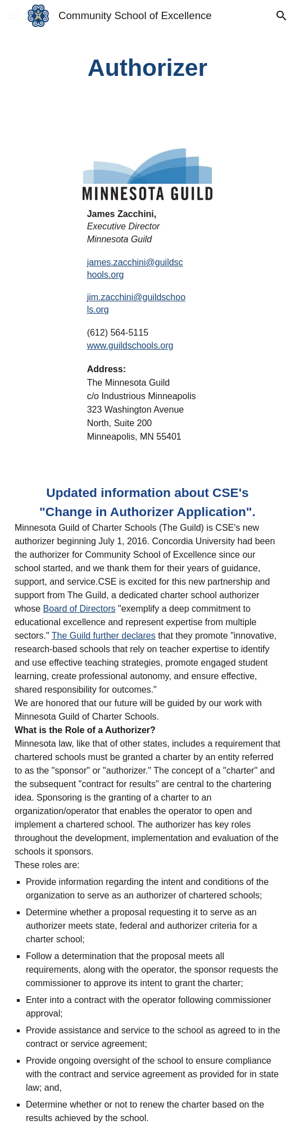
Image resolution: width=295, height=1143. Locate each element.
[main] (147, 67)
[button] (13, 15)
